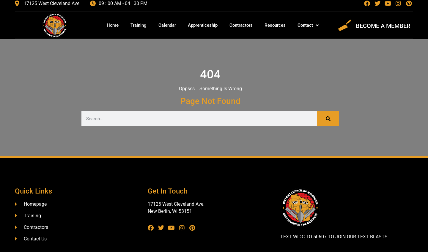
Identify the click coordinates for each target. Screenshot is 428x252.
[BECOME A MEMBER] (344, 25)
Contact (308, 25)
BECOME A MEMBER (383, 25)
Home (113, 25)
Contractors (241, 25)
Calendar (167, 25)
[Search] (328, 118)
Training (138, 25)
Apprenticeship (203, 25)
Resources (275, 25)
